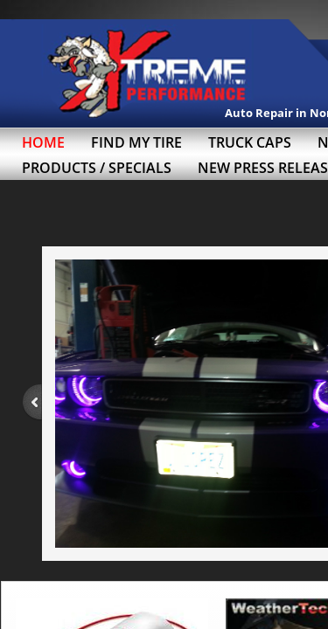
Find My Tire (136, 142)
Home (43, 142)
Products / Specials (96, 167)
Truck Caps (249, 142)
